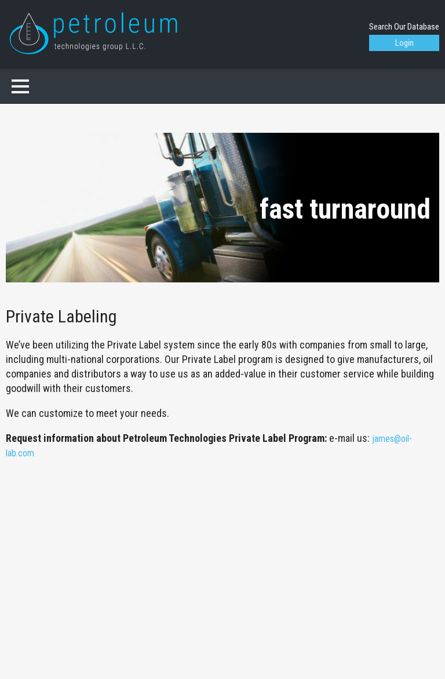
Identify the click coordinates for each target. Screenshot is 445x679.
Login (404, 43)
